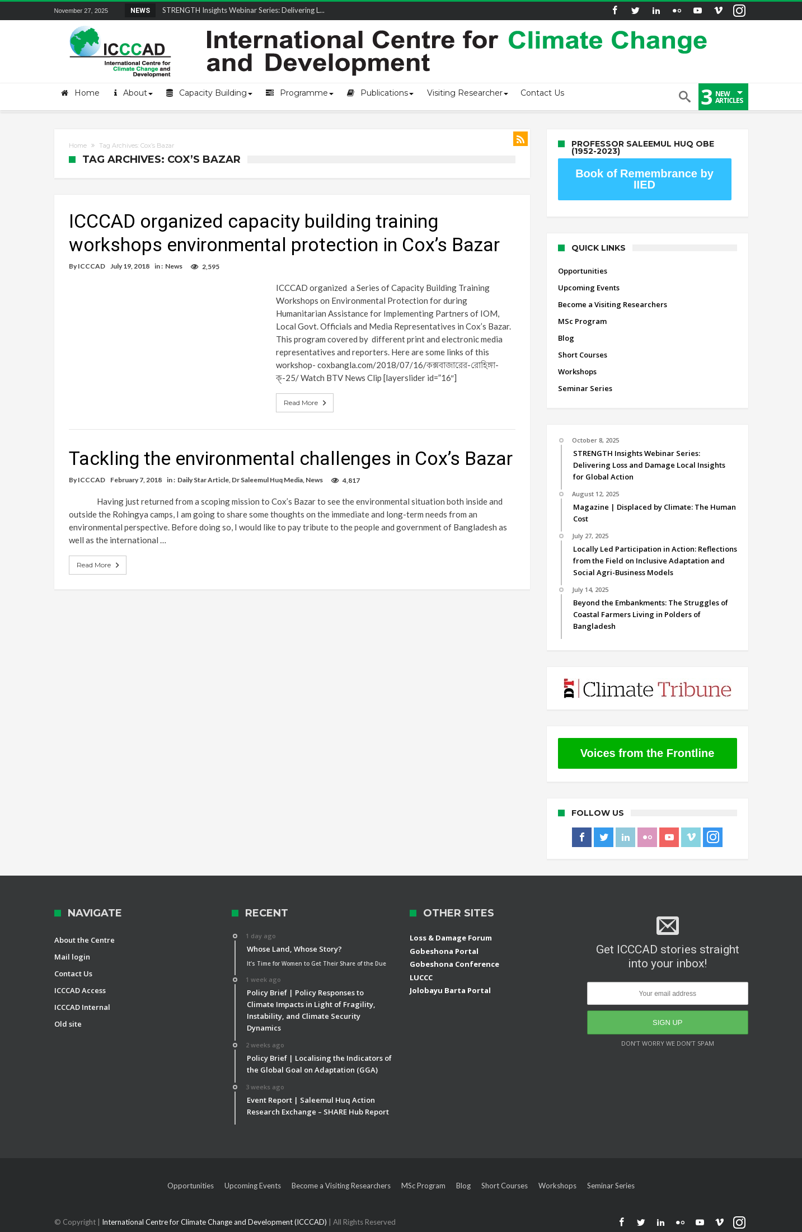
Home (78, 145)
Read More (306, 403)
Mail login (72, 957)
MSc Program (582, 321)
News (173, 266)
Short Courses (582, 355)
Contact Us (73, 973)
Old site (68, 1024)
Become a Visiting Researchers (612, 304)
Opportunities (582, 271)
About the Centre (84, 940)
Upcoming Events (589, 288)
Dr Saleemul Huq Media (267, 480)
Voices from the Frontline (647, 753)
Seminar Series (585, 388)
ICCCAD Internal (82, 1007)
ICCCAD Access (80, 990)
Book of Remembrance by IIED (644, 179)
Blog (566, 338)
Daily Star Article (203, 480)
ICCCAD (91, 266)
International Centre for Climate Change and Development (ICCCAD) (215, 1221)
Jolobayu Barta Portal (450, 990)
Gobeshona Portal (444, 951)
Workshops (577, 371)
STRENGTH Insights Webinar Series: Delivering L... (241, 10)
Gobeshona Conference (454, 964)
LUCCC (421, 977)
